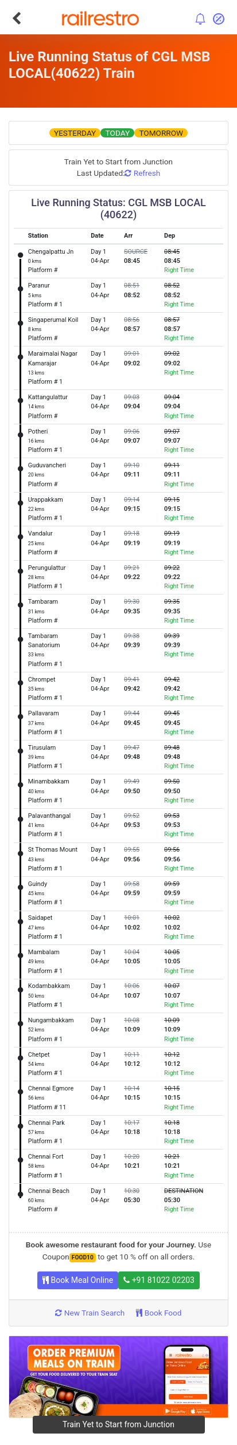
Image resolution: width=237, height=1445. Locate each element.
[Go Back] (16, 18)
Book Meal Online (77, 1280)
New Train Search (90, 1312)
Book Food (158, 1312)
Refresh (142, 173)
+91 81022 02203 (159, 1280)
